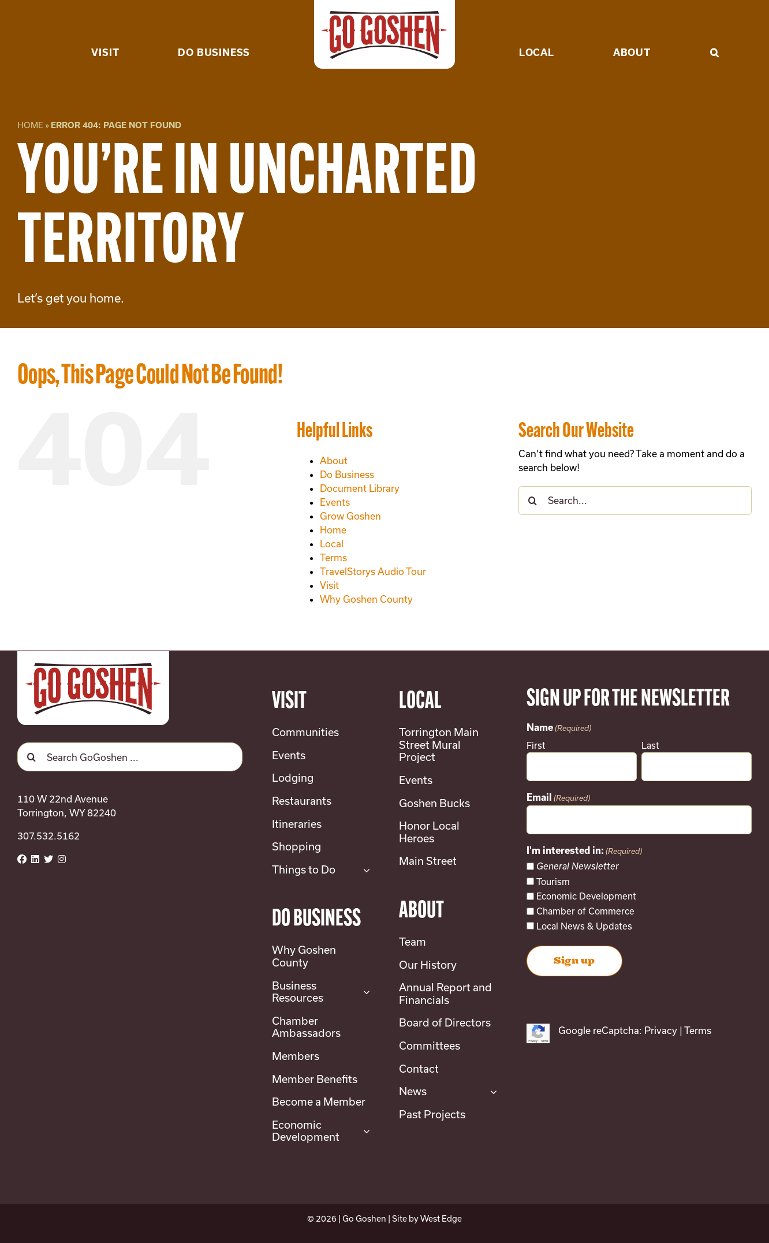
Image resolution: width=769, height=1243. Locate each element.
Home (30, 125)
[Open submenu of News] (491, 1091)
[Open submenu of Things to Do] (364, 870)
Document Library (360, 488)
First (536, 745)
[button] (714, 34)
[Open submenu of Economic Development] (364, 1131)
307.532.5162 (48, 835)
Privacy (660, 1030)
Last (650, 745)
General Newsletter (577, 866)
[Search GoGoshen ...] (129, 756)
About (334, 460)
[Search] (532, 500)
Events (335, 502)
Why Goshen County (366, 598)
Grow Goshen (350, 515)
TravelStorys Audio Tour (373, 571)
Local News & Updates (584, 926)
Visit (329, 585)
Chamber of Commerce (585, 911)
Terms (333, 557)
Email (558, 798)
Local (332, 543)
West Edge (441, 1218)
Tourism (553, 881)
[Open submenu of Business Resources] (364, 992)
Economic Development (586, 896)
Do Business (347, 474)
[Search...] (635, 500)
